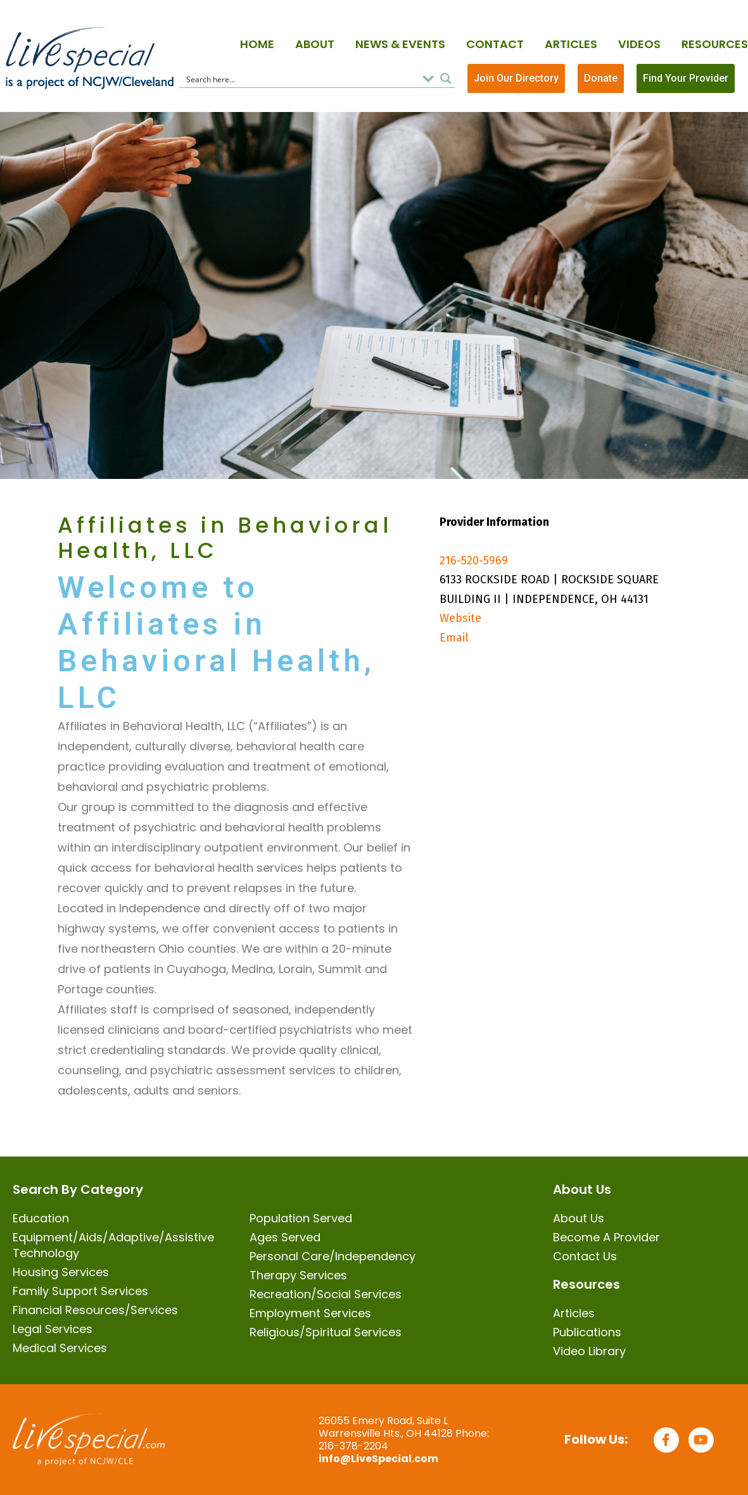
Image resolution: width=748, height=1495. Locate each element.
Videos (639, 44)
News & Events (400, 44)
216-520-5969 (474, 561)
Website (460, 618)
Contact (495, 44)
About (314, 44)
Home (257, 44)
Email (454, 638)
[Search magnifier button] (446, 78)
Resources (714, 44)
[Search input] (300, 78)
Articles (571, 44)
